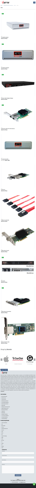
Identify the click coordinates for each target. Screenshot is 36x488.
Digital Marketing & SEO (5, 408)
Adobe (2, 443)
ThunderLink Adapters (5, 67)
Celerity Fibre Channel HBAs (6, 311)
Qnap (2, 447)
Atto (1, 36)
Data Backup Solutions (5, 400)
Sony (2, 438)
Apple (2, 437)
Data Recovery (3, 397)
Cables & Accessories (5, 220)
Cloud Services (3, 399)
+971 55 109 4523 (14, 482)
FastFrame (3, 189)
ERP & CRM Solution (4, 396)
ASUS (2, 431)
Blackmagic (3, 425)
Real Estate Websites (4, 409)
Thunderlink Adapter (4, 37)
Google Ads (3, 411)
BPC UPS (2, 440)
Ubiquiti (2, 446)
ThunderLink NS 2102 (4, 159)
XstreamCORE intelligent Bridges (7, 98)
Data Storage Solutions (5, 403)
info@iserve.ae (23, 482)
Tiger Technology (4, 435)
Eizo (2, 434)
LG (1, 441)
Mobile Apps (3, 405)
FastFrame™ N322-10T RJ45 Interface (8, 128)
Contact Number (4, 455)
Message (3, 464)
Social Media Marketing (5, 402)
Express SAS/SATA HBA (5, 342)
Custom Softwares (4, 422)
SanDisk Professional (4, 428)
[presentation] (1, 359)
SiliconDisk (3, 281)
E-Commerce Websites (5, 415)
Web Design (3, 412)
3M (1, 444)
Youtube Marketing (4, 418)
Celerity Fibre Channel (5, 250)
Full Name (3, 451)
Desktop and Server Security (6, 406)
